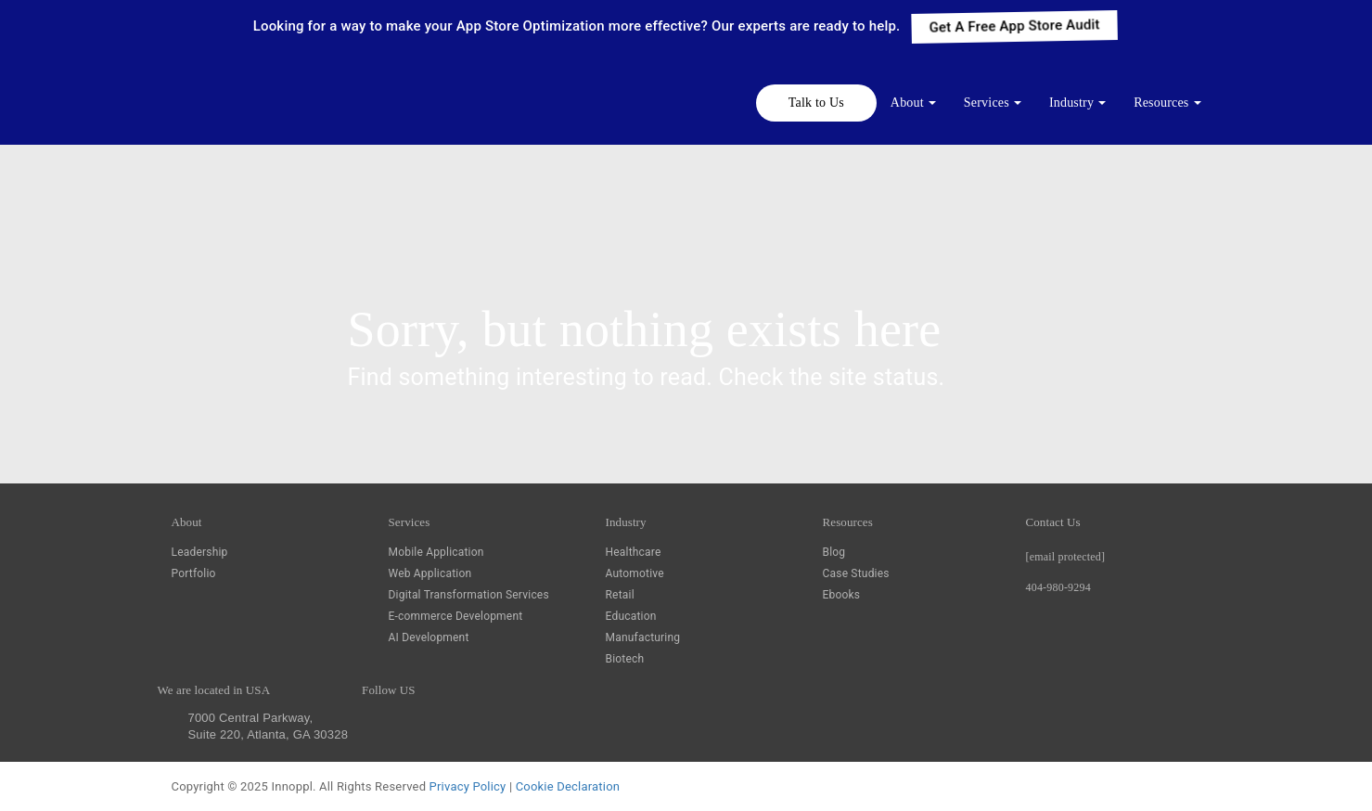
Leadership (200, 552)
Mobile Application (436, 552)
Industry (1071, 102)
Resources (1161, 102)
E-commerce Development (456, 616)
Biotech (625, 658)
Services (986, 102)
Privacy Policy (468, 786)
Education (631, 616)
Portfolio (194, 573)
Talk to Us (816, 102)
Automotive (635, 573)
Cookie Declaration (568, 786)
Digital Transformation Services (469, 594)
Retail (620, 594)
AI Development (429, 637)
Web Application (430, 573)
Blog (834, 552)
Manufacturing (643, 637)
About (907, 102)
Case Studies (856, 573)
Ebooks (842, 594)
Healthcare (633, 552)
